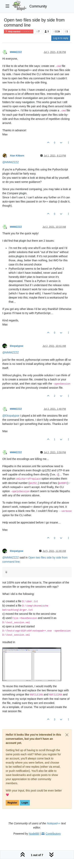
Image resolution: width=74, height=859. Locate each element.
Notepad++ (53, 823)
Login (25, 802)
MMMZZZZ (16, 52)
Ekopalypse (16, 346)
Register (12, 802)
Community (38, 6)
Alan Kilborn (17, 155)
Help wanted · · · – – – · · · (18, 31)
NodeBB (34, 833)
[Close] (66, 735)
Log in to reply (60, 38)
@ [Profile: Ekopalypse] (11, 415)
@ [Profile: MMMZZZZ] (10, 162)
